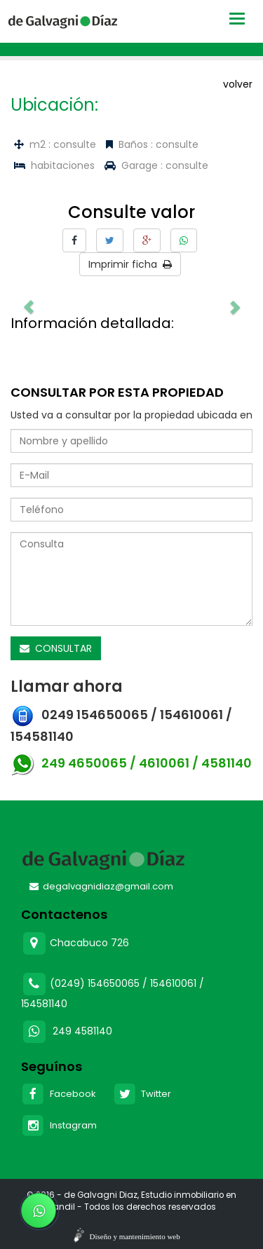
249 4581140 (82, 1031)
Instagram (59, 1125)
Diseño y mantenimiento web (135, 1236)
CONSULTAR (56, 648)
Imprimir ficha (130, 264)
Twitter (142, 1093)
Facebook (58, 1093)
